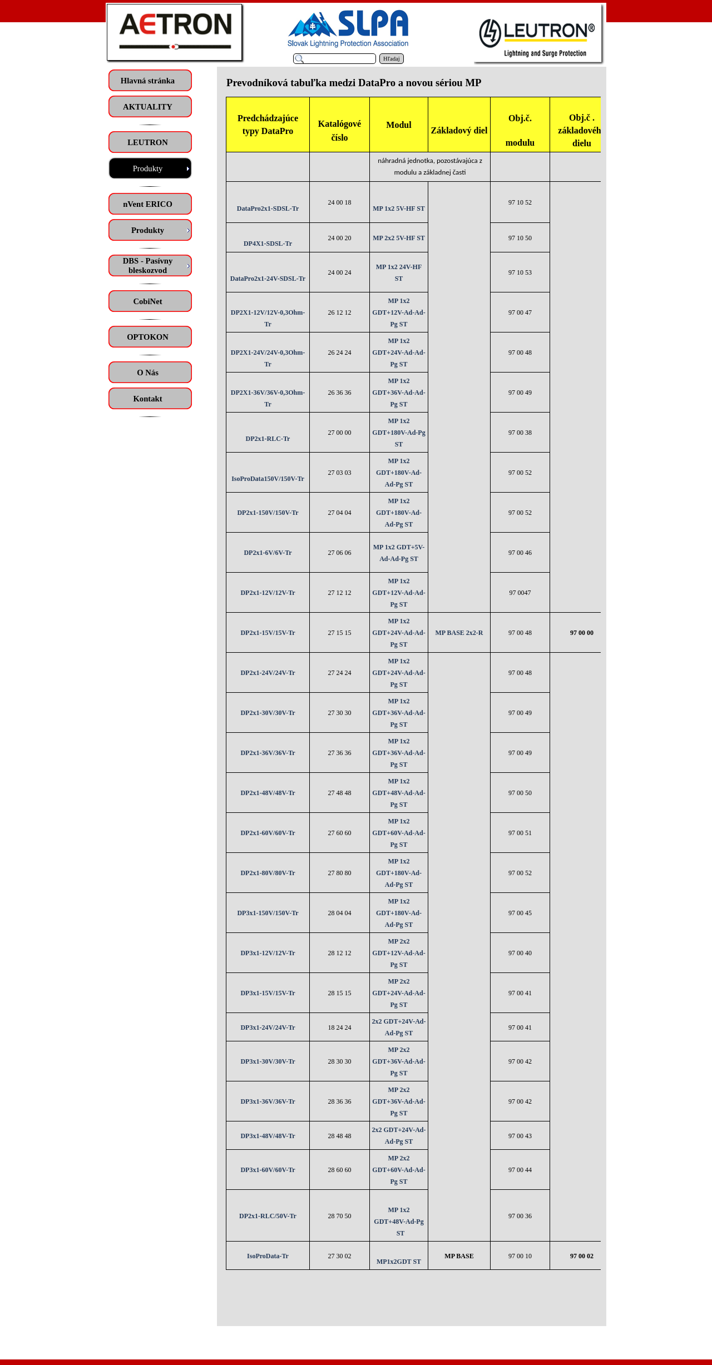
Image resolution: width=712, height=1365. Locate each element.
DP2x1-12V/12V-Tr (267, 593)
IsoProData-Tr (268, 1256)
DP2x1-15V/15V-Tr (267, 633)
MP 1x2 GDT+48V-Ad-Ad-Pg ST (398, 792)
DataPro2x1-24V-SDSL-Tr (267, 278)
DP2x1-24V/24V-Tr (267, 673)
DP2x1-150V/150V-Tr (267, 513)
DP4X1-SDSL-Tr (268, 243)
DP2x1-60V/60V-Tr (267, 833)
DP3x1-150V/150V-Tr (267, 913)
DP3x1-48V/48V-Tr (267, 1136)
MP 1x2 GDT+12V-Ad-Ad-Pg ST (398, 312)
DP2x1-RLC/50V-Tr (267, 1216)
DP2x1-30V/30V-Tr (267, 713)
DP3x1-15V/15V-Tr (267, 993)
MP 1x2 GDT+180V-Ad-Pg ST (398, 432)
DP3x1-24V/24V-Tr (267, 1027)
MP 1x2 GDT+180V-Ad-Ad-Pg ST (399, 472)
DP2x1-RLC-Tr (268, 439)
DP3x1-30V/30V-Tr (267, 1061)
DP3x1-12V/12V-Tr (267, 953)
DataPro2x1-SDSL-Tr (268, 208)
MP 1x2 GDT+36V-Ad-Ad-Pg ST (398, 392)
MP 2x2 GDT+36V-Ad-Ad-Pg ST (398, 1061)
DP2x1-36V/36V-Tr (267, 753)
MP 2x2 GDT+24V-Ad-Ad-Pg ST (398, 993)
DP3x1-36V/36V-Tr (267, 1101)
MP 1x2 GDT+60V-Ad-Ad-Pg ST (398, 832)
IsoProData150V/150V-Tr (267, 479)
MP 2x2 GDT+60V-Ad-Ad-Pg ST (398, 1169)
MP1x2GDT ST (399, 1261)
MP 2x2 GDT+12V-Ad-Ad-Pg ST (398, 953)
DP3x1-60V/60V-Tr (267, 1170)
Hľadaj (391, 59)
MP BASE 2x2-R (459, 633)
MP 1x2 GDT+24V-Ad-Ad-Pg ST (398, 352)
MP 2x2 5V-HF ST (399, 238)
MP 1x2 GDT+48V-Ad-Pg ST (398, 1221)
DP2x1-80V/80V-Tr (267, 873)
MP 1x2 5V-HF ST (399, 208)
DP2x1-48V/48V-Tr (267, 793)
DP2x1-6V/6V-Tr (267, 553)
